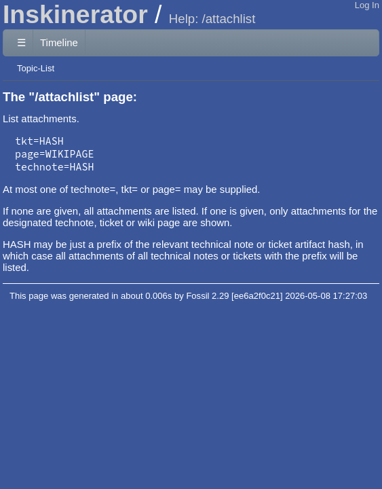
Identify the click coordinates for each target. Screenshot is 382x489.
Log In (367, 5)
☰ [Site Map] (21, 42)
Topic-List (35, 68)
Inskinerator (75, 14)
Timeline (59, 42)
